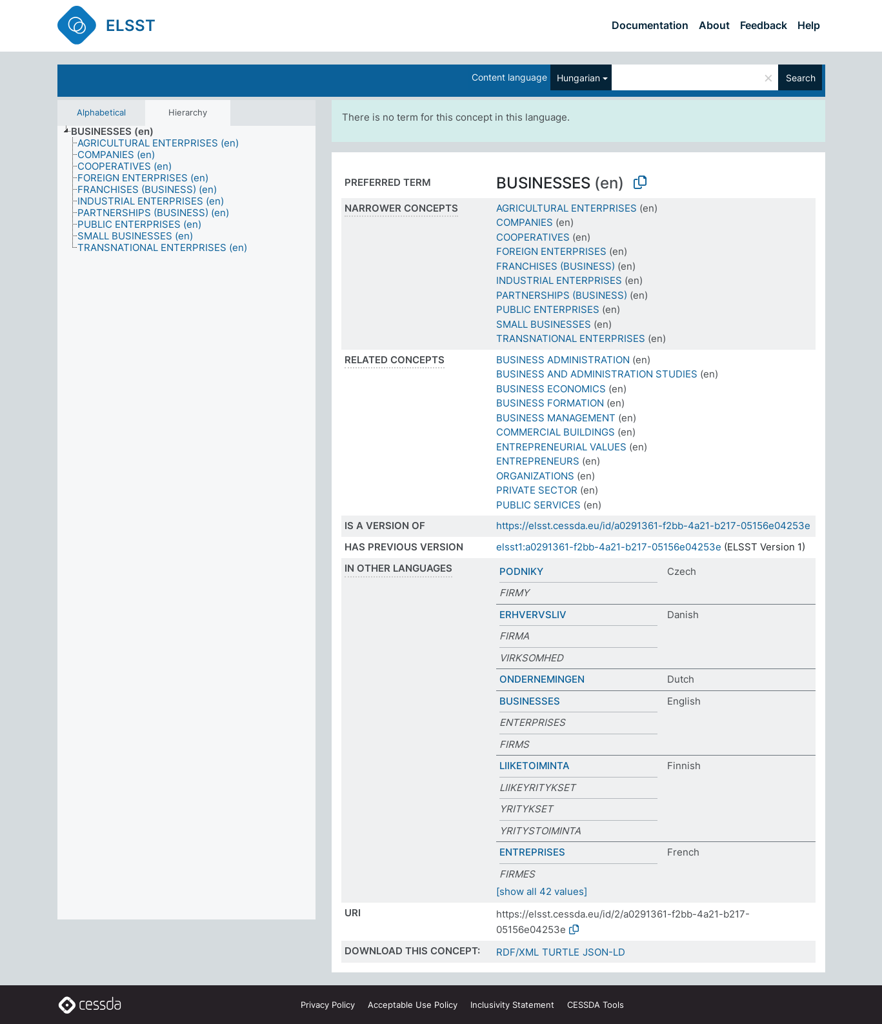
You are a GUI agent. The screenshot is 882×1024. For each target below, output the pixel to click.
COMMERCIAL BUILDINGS (555, 432)
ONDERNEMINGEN (542, 679)
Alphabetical (101, 112)
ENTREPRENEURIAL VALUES (561, 447)
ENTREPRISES (532, 852)
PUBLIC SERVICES (538, 505)
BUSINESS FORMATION (550, 403)
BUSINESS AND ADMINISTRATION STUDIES (596, 374)
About (714, 25)
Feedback (763, 25)
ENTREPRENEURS (537, 461)
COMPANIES (524, 222)
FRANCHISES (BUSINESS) (555, 266)
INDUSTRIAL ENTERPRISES (559, 280)
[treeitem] (117, 131)
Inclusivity (512, 1004)
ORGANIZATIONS (535, 476)
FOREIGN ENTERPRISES (551, 251)
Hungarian (578, 77)
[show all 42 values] (541, 891)
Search (801, 77)
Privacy (328, 1004)
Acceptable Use (412, 1004)
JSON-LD (604, 952)
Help (808, 25)
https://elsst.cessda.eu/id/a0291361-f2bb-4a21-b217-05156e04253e (653, 525)
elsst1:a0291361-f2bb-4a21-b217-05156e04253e (608, 547)
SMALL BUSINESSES (543, 324)
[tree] (186, 523)
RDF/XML (517, 952)
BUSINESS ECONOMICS (551, 389)
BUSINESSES (529, 701)
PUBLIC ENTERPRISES (547, 309)
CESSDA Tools (595, 1004)
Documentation (650, 25)
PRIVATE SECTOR (536, 490)
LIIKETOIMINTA (534, 765)
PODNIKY (521, 571)
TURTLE (560, 952)
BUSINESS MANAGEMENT (556, 418)
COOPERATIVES (533, 237)
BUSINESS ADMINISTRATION (563, 360)
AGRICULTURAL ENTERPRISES (566, 208)
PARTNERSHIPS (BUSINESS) (561, 295)
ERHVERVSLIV (532, 614)
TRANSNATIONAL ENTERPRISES (570, 338)
